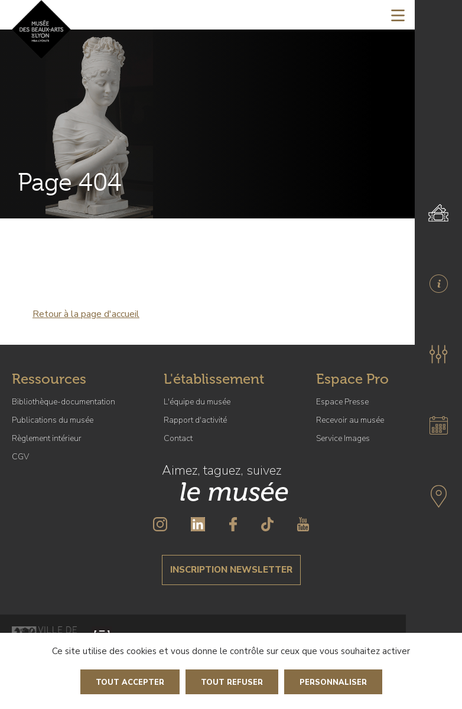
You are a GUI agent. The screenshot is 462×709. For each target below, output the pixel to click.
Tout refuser (232, 682)
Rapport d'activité (195, 420)
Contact (178, 438)
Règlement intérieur (47, 438)
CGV (20, 456)
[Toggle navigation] (398, 15)
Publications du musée (52, 420)
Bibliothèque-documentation (63, 401)
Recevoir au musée (350, 420)
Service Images (343, 438)
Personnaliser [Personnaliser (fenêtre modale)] (333, 682)
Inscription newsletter (231, 570)
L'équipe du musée (197, 401)
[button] (438, 354)
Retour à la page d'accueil (85, 314)
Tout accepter (130, 682)
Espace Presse (342, 401)
